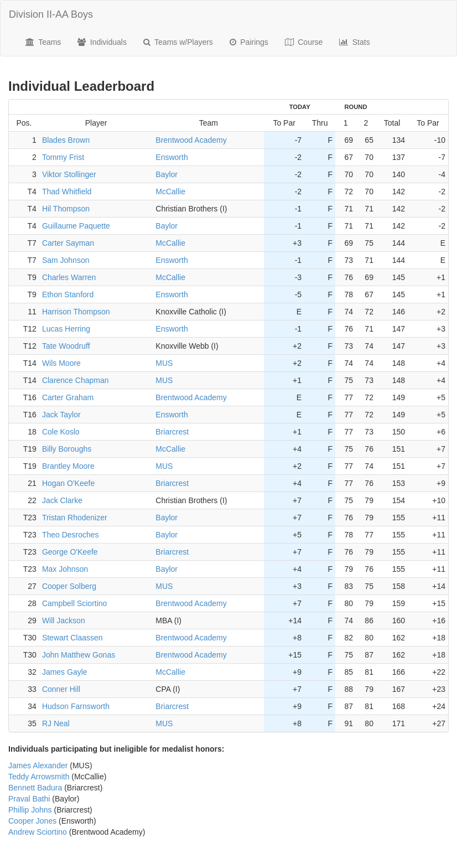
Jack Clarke (62, 500)
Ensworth (171, 157)
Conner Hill (61, 689)
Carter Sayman (68, 243)
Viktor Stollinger (69, 174)
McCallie (170, 191)
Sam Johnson (66, 260)
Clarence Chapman (75, 380)
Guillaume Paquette (76, 225)
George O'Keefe (70, 551)
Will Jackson (63, 620)
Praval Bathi (29, 798)
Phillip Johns (30, 809)
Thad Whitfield (66, 191)
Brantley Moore (68, 466)
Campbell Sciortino (74, 603)
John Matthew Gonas (78, 654)
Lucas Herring (66, 328)
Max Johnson (65, 569)
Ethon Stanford (68, 294)
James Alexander (37, 765)
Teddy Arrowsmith (38, 776)
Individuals (102, 42)
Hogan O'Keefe (68, 483)
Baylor (166, 174)
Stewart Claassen (72, 637)
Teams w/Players (178, 42)
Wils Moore (61, 363)
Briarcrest (172, 431)
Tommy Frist (63, 157)
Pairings (249, 42)
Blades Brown (66, 140)
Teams (43, 42)
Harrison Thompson (76, 311)
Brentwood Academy (190, 140)
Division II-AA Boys (51, 14)
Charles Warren (69, 277)
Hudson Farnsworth (76, 706)
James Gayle (64, 672)
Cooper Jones (32, 820)
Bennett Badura (35, 787)
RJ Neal (56, 723)
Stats (354, 42)
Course (304, 42)
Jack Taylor (61, 414)
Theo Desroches (70, 534)
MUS (164, 363)
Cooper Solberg (69, 586)
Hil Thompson (66, 208)
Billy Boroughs (67, 448)
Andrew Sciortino (37, 832)
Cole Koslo (61, 431)
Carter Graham (68, 397)
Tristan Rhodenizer (74, 517)
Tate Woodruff (66, 346)
